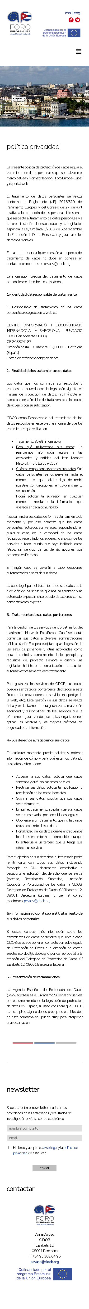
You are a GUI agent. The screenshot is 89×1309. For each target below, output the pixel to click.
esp (68, 13)
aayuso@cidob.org (44, 1261)
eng (77, 13)
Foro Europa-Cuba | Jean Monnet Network (20, 23)
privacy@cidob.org (37, 900)
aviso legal (49, 1147)
